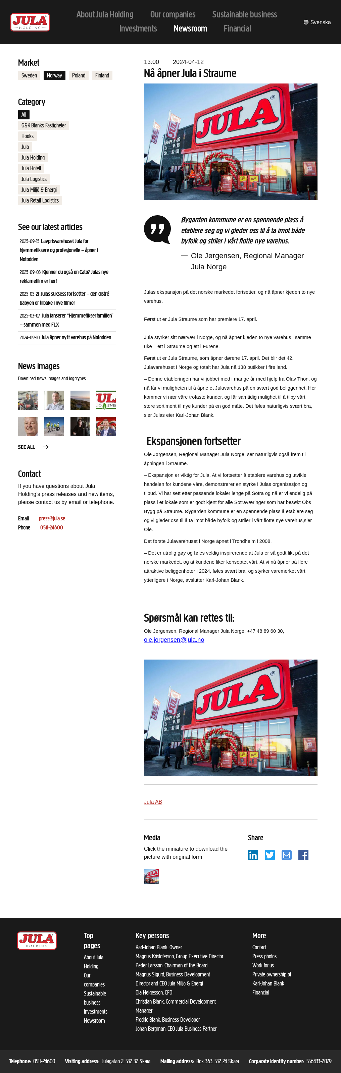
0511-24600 (51, 528)
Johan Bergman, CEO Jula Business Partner (176, 1029)
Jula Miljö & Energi (39, 190)
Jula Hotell (31, 168)
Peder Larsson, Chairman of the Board (171, 965)
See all (34, 447)
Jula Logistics (34, 179)
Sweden (29, 75)
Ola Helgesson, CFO (154, 993)
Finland (102, 75)
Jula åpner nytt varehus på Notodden (76, 338)
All (23, 115)
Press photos (264, 956)
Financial (260, 993)
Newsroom (94, 1021)
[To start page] (30, 22)
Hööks (27, 136)
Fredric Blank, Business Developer (168, 1020)
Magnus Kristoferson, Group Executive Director (179, 956)
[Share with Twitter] (270, 854)
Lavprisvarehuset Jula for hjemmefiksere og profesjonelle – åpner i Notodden (59, 250)
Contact (259, 947)
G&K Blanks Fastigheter (43, 125)
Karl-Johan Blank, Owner (159, 947)
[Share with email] (287, 854)
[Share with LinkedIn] (253, 854)
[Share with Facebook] (303, 854)
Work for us (263, 965)
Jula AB (153, 802)
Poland (78, 75)
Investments (95, 1012)
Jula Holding (33, 158)
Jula (25, 147)
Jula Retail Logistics (40, 200)
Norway (54, 75)
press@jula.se (52, 519)
